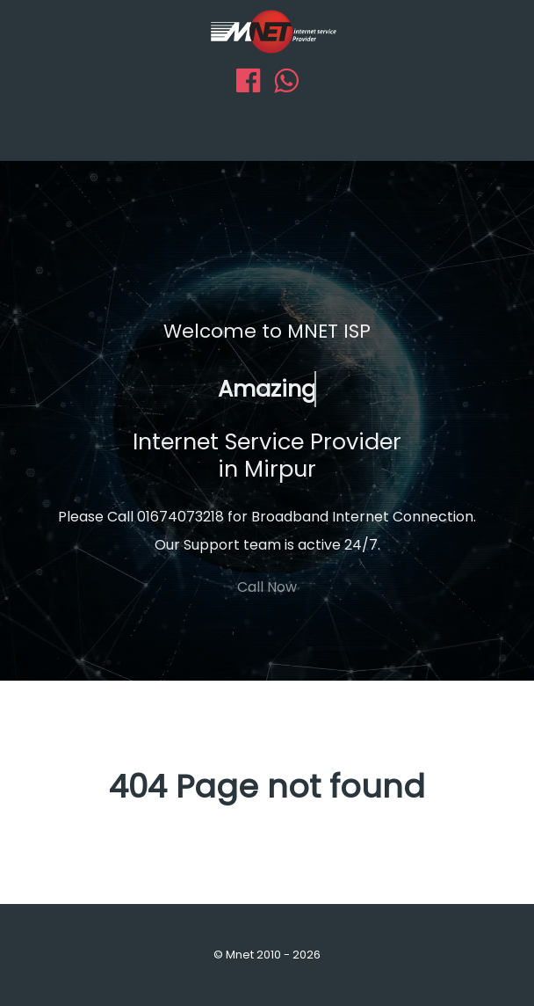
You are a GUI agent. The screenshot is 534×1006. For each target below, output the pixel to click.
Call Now (267, 587)
